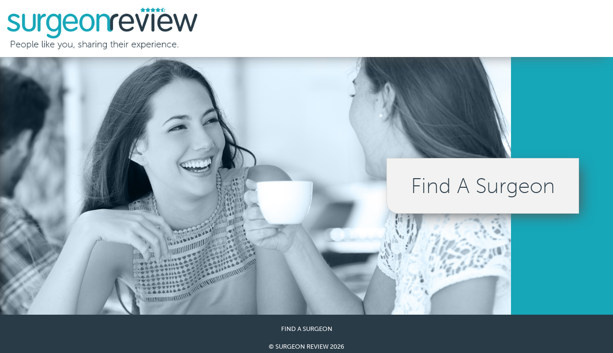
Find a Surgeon (306, 328)
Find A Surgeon (483, 185)
